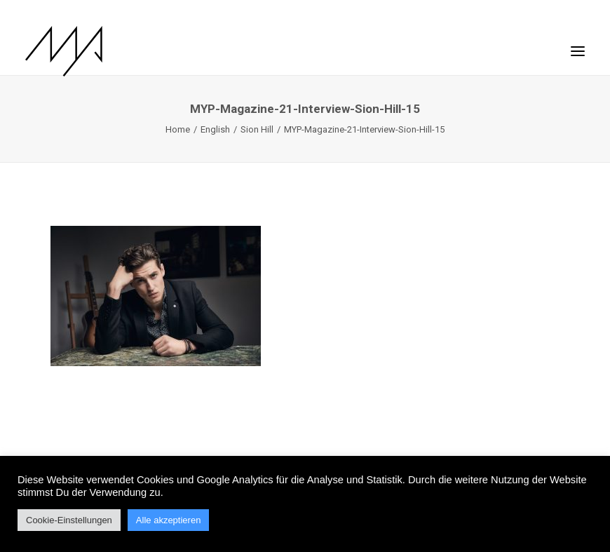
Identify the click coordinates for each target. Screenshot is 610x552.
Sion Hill (256, 129)
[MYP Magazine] (63, 51)
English (215, 129)
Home (177, 129)
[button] (577, 44)
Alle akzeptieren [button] (168, 520)
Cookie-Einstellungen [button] (69, 520)
